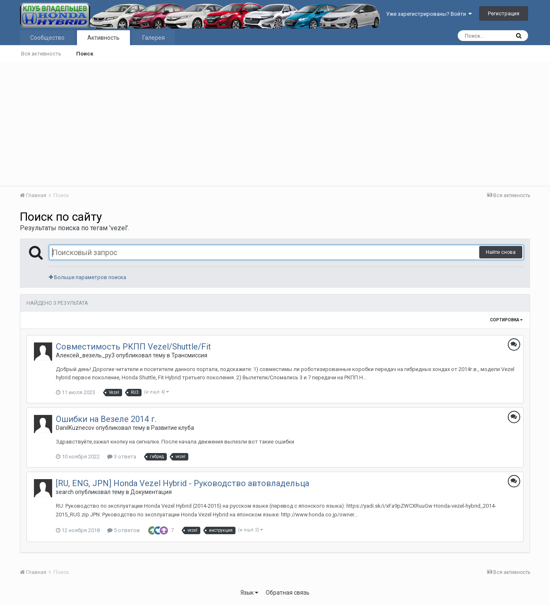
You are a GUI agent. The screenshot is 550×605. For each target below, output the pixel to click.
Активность (103, 37)
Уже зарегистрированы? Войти (429, 14)
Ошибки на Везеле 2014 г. (106, 419)
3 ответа (121, 456)
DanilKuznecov (75, 427)
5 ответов (123, 530)
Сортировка (506, 320)
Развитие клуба (172, 427)
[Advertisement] (275, 124)
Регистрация (503, 13)
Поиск (84, 54)
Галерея (153, 37)
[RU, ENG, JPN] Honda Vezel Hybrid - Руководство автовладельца (182, 483)
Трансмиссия (189, 355)
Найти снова (501, 252)
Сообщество (47, 37)
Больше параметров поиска (87, 277)
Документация (151, 492)
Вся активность (41, 54)
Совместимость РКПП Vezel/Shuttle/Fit (133, 347)
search (65, 492)
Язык (249, 592)
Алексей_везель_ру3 (85, 355)
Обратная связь (288, 592)
